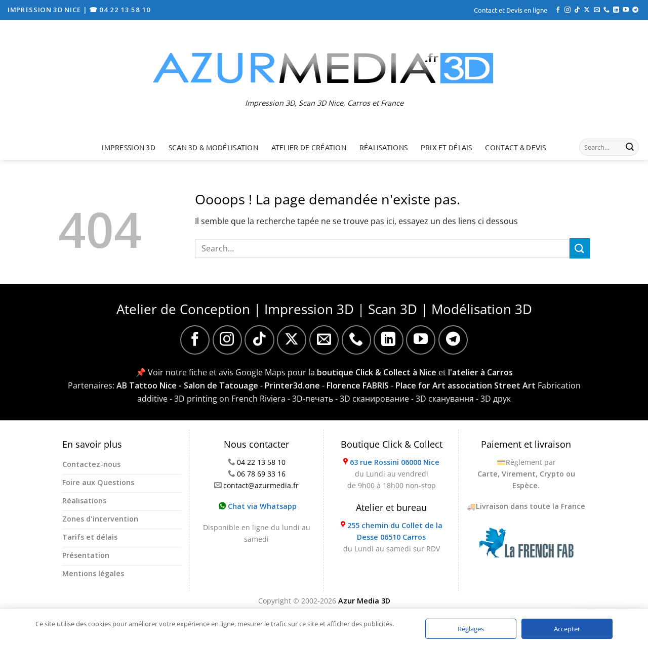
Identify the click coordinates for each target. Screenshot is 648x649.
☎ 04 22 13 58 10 (120, 9)
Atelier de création (308, 147)
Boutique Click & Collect (391, 444)
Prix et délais (446, 147)
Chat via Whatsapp (258, 506)
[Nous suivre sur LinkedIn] (616, 10)
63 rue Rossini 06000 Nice (394, 462)
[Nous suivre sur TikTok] (577, 10)
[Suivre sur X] (587, 10)
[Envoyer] (629, 147)
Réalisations (383, 147)
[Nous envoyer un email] (597, 10)
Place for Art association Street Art (465, 385)
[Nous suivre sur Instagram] (567, 10)
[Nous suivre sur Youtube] (626, 10)
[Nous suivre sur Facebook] (558, 10)
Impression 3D (128, 147)
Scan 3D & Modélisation (213, 147)
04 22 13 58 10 (261, 462)
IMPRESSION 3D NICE (45, 9)
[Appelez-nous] (606, 10)
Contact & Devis (515, 147)
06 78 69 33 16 (261, 474)
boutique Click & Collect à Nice (376, 372)
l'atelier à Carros (480, 372)
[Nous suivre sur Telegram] (635, 10)
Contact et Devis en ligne (510, 10)
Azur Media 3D (364, 600)
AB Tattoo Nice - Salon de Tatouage (187, 385)
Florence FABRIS (358, 385)
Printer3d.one (292, 385)
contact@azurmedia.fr (261, 485)
